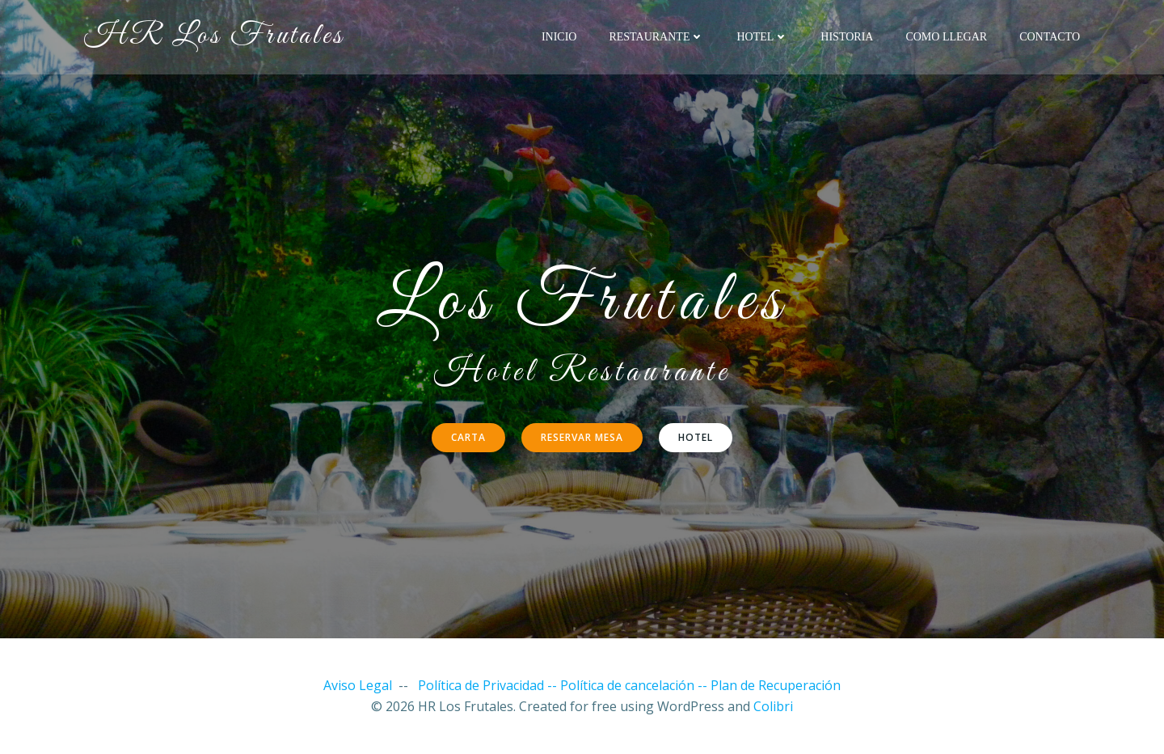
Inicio (559, 37)
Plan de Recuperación (776, 685)
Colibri (773, 706)
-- (704, 685)
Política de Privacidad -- (489, 685)
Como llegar (946, 37)
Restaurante (656, 37)
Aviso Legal (357, 685)
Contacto (1049, 37)
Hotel (762, 37)
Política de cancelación (627, 685)
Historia (846, 37)
